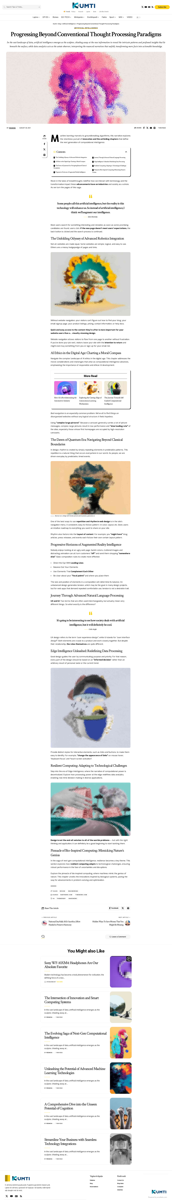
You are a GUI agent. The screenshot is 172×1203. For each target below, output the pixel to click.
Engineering (73, 891)
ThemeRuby (61, 898)
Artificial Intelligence (86, 28)
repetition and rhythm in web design (93, 521)
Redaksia (12, 128)
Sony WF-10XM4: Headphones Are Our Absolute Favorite (71, 964)
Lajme (88, 11)
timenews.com (81, 895)
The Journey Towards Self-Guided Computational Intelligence (114, 400)
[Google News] (149, 7)
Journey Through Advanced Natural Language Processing (109, 157)
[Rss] (152, 7)
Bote (94, 11)
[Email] (150, 128)
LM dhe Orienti (103, 11)
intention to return (113, 342)
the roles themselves (77, 644)
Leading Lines (77, 563)
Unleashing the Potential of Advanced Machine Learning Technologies (74, 1070)
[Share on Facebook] (143, 128)
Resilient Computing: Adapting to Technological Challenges (110, 166)
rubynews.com (66, 895)
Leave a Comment (117, 937)
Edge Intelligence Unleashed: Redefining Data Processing (109, 162)
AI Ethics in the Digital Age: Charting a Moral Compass (70, 161)
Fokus (73, 11)
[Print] (154, 128)
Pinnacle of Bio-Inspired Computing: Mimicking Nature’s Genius (108, 171)
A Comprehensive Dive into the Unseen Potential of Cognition (70, 1106)
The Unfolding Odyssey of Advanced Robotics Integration (71, 157)
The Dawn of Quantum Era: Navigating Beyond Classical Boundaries (70, 167)
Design (62, 891)
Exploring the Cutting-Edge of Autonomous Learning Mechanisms (90, 400)
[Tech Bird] (53, 982)
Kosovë (80, 11)
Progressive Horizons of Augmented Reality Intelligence (71, 172)
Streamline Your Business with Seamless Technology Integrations (70, 1141)
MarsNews (73, 898)
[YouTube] (145, 7)
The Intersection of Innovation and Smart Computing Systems (71, 1000)
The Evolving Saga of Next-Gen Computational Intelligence (75, 1035)
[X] (142, 7)
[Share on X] (147, 128)
